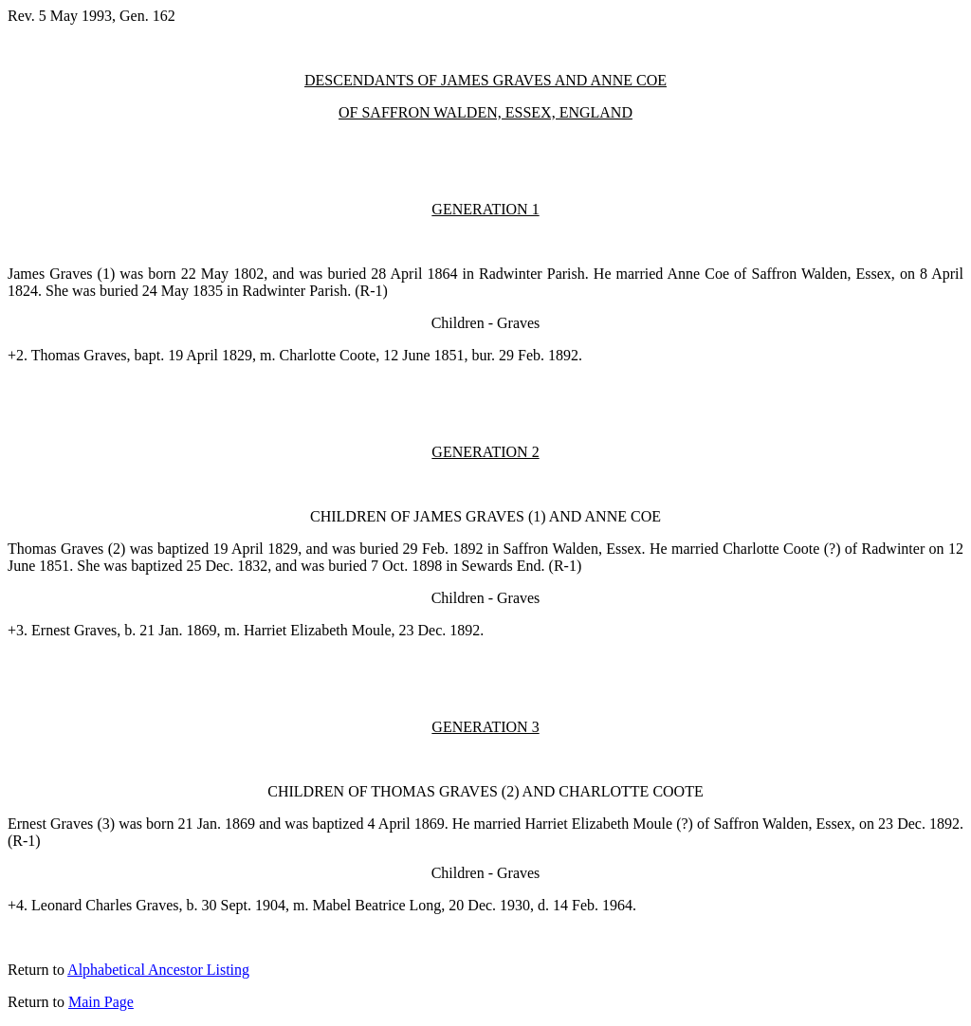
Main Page (101, 1002)
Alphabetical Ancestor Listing (158, 970)
